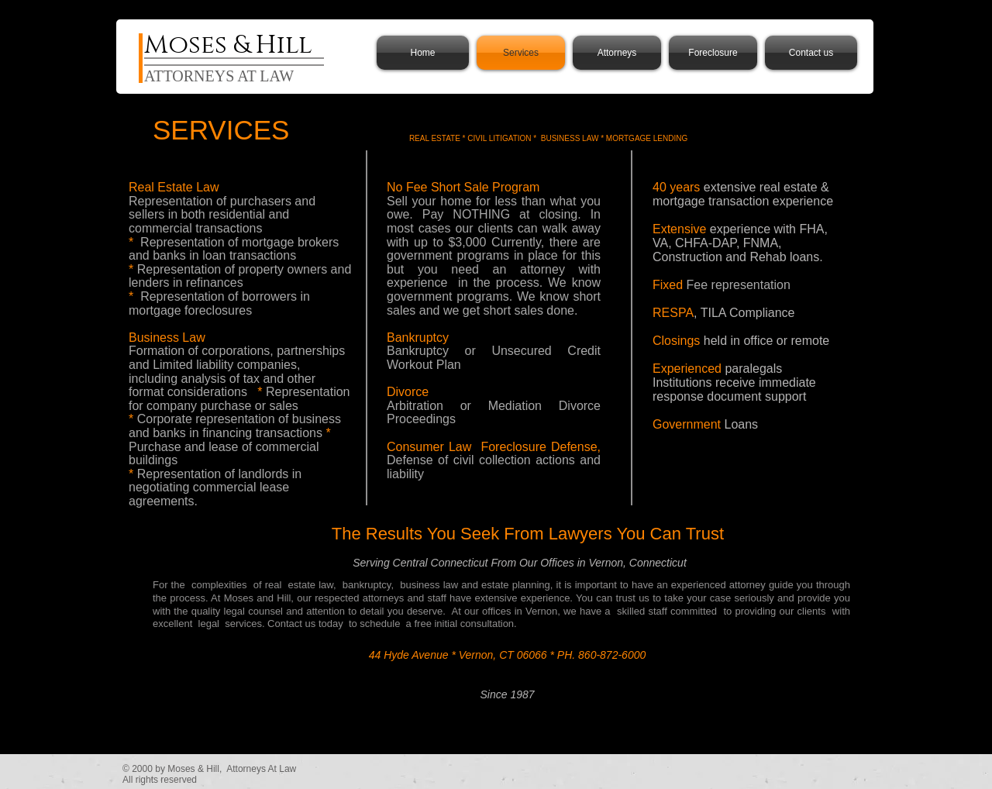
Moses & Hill (228, 45)
